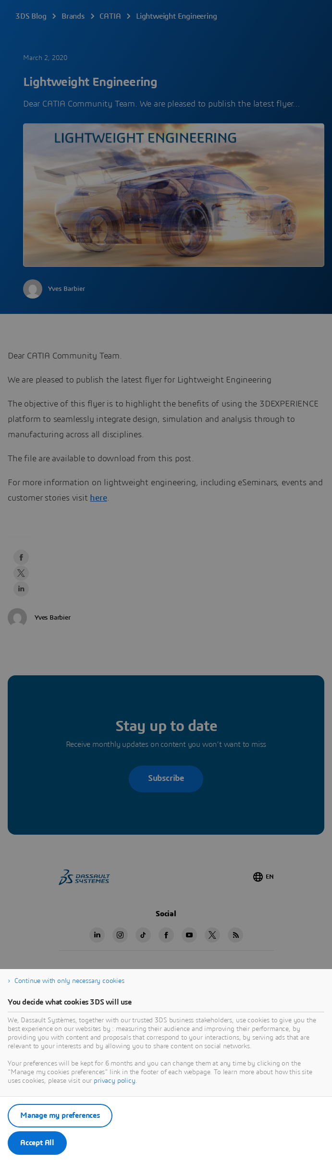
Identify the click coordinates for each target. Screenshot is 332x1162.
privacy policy (114, 1081)
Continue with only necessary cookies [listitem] (69, 981)
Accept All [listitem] (37, 1143)
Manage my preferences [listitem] (60, 1115)
